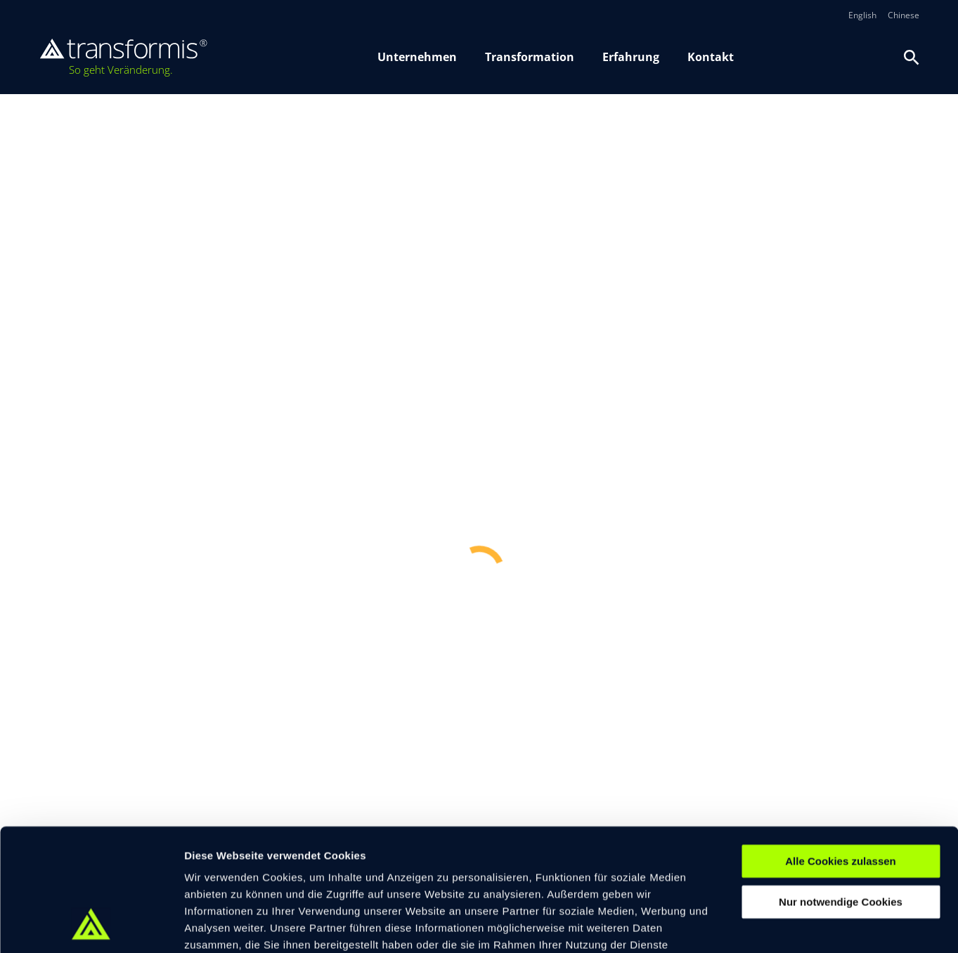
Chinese (903, 15)
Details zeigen (747, 925)
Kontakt (710, 57)
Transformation (529, 57)
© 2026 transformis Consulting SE (274, 868)
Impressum (399, 868)
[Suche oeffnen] (911, 57)
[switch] (407, 925)
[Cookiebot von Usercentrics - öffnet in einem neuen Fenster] (91, 925)
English (862, 15)
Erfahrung (630, 57)
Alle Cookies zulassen (840, 750)
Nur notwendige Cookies (840, 792)
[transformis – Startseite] (123, 57)
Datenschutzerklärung (484, 868)
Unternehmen (417, 57)
